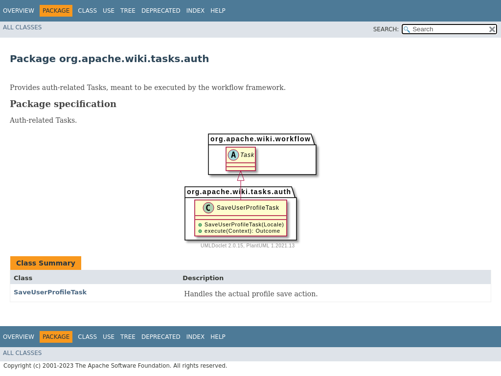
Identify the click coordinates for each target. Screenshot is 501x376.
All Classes (22, 27)
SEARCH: (386, 29)
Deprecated (161, 10)
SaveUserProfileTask (50, 292)
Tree (128, 10)
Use (108, 10)
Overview (18, 10)
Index (195, 10)
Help (218, 10)
